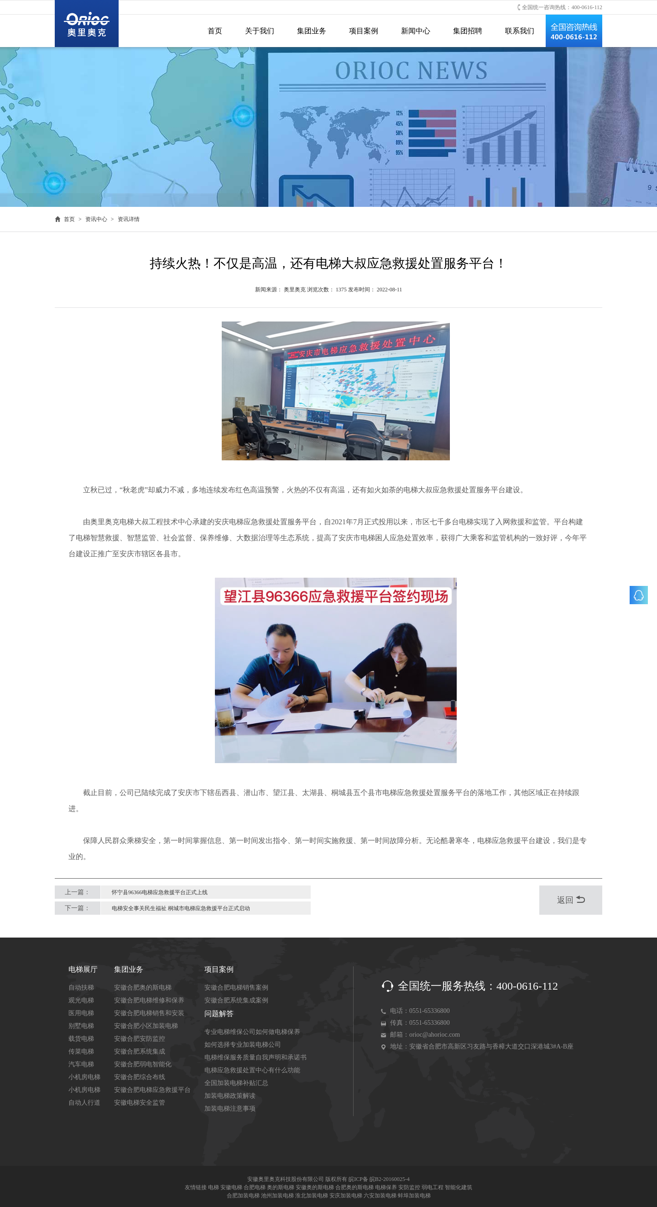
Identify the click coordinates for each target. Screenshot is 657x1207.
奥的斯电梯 (280, 1187)
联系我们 (519, 31)
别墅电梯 (81, 1026)
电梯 (213, 1187)
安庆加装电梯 (345, 1195)
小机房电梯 (84, 1077)
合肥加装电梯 (243, 1195)
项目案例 (363, 31)
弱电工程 (432, 1187)
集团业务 (311, 31)
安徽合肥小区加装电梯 (146, 1026)
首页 (215, 31)
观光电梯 (81, 1000)
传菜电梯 (81, 1051)
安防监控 (409, 1187)
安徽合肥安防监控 (139, 1038)
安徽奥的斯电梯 (315, 1187)
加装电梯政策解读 (230, 1095)
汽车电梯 (81, 1064)
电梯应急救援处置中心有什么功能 (252, 1070)
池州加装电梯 (277, 1195)
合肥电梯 (255, 1187)
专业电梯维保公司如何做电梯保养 (252, 1031)
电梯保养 (386, 1187)
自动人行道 (84, 1102)
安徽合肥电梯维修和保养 (149, 1000)
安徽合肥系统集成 (139, 1051)
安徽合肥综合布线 (139, 1077)
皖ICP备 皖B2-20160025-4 (379, 1179)
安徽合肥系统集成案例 (236, 1000)
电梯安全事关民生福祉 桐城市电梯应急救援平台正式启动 (181, 908)
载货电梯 (81, 1038)
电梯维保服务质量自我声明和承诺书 (255, 1057)
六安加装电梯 (380, 1195)
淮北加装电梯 (311, 1195)
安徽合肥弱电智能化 (143, 1064)
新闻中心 (415, 31)
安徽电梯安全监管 (139, 1102)
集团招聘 (467, 31)
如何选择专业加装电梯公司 (242, 1044)
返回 (571, 900)
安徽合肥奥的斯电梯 (143, 987)
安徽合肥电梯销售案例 (236, 987)
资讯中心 (96, 219)
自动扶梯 (81, 987)
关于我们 (259, 31)
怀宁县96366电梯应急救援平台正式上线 (160, 892)
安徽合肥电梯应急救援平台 (152, 1089)
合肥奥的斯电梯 (354, 1187)
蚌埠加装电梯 (414, 1195)
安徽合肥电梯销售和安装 (149, 1013)
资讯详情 (129, 219)
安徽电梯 (231, 1187)
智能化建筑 (458, 1187)
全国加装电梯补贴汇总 (236, 1083)
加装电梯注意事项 (230, 1108)
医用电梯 (81, 1013)
